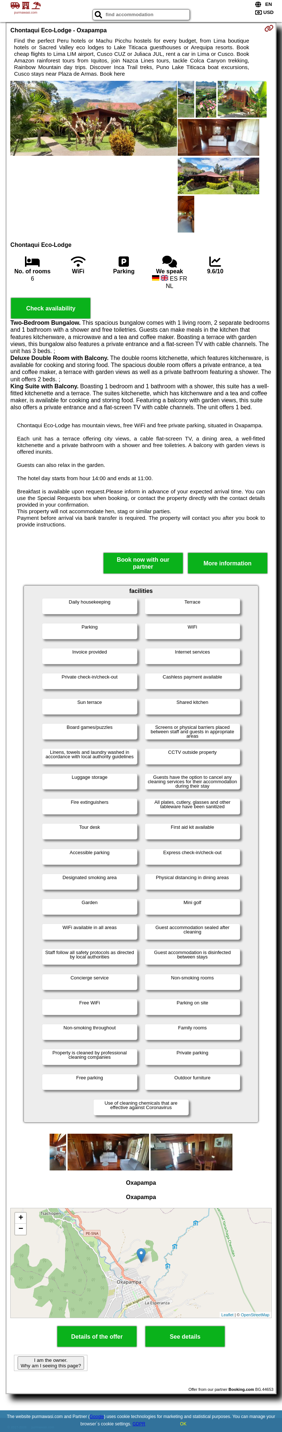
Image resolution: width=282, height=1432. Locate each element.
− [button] (20, 1229)
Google (97, 1416)
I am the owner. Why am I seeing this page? (51, 1362)
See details (185, 1337)
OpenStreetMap (255, 1315)
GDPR (139, 1423)
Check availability (50, 308)
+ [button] (20, 1218)
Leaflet (227, 1315)
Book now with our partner (143, 563)
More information (227, 563)
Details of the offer (97, 1337)
